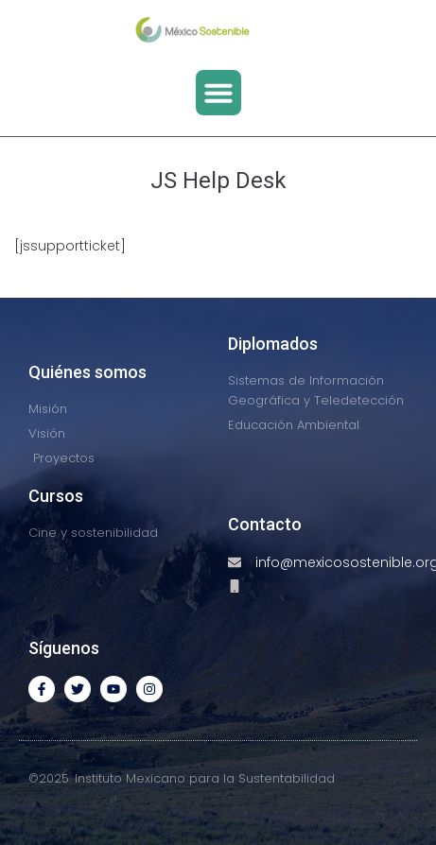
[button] (218, 92)
